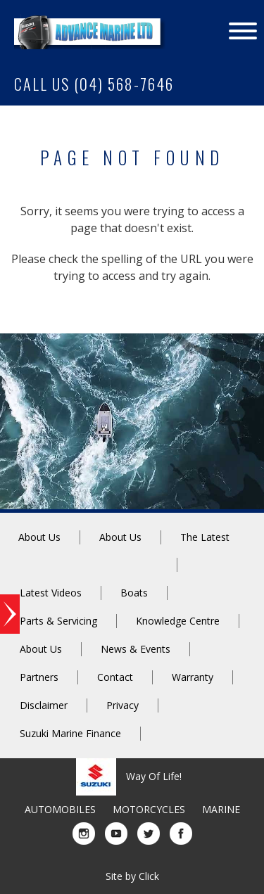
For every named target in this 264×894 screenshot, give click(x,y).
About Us (39, 537)
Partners (39, 677)
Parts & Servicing (58, 620)
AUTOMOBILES (60, 809)
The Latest (205, 537)
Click (149, 876)
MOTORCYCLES (149, 809)
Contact (115, 677)
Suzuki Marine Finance (70, 733)
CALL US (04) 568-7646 (94, 83)
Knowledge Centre (178, 620)
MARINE (221, 809)
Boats (134, 592)
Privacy (122, 705)
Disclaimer (44, 705)
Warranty (192, 677)
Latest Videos (51, 592)
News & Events (135, 649)
